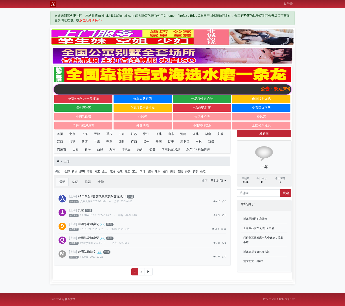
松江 (120, 171)
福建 (72, 141)
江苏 (134, 134)
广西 (134, 141)
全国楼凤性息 (261, 125)
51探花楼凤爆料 (83, 125)
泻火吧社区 (83, 107)
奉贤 (89, 171)
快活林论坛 (202, 116)
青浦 (112, 171)
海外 (140, 149)
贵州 (146, 141)
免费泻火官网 (261, 107)
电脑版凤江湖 (202, 107)
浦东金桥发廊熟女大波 (256, 251)
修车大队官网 (142, 98)
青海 (88, 149)
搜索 (286, 193)
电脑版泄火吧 (261, 98)
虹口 (165, 171)
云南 (159, 141)
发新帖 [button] (264, 133)
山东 (171, 134)
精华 (100, 182)
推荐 (88, 182)
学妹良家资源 (171, 149)
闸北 (172, 171)
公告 (152, 149)
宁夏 (109, 141)
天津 (97, 134)
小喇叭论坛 (83, 116)
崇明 (82, 171)
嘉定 (127, 171)
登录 (288, 3)
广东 (122, 134)
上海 (85, 134)
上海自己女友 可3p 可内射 (258, 228)
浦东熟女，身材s (253, 261)
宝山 (135, 171)
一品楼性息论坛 (202, 98)
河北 (159, 134)
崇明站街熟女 (87, 251)
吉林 (199, 141)
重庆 (109, 134)
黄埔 (74, 171)
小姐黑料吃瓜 (202, 125)
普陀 (180, 171)
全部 (67, 171)
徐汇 (203, 171)
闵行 (142, 171)
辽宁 (171, 141)
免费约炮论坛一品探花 (83, 98)
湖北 (196, 134)
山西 (75, 149)
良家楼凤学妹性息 (142, 107)
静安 (188, 171)
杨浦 (150, 171)
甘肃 (97, 141)
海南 (112, 149)
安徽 (220, 134)
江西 (60, 141)
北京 (72, 134)
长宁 (195, 171)
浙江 (146, 134)
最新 (62, 182)
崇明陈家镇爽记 (88, 224)
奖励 (75, 182)
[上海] (73, 196)
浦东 (157, 171)
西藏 (100, 149)
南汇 (97, 171)
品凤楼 (142, 116)
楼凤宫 (261, 116)
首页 (60, 134)
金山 (104, 171)
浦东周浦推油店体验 (255, 218)
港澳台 (126, 149)
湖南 (208, 134)
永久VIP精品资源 (198, 149)
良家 (81, 210)
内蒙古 (61, 149)
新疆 (211, 141)
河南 (183, 134)
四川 (122, 141)
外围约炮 (142, 125)
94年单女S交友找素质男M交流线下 (102, 196)
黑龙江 (184, 141)
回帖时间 (217, 180)
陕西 (85, 141)
